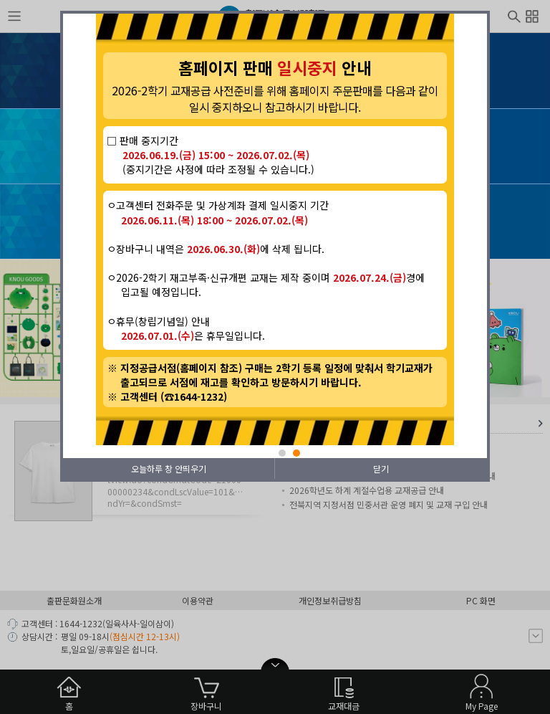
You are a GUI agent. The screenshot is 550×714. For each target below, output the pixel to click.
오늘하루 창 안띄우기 (168, 468)
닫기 (381, 468)
